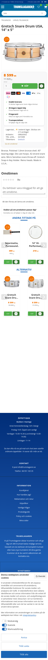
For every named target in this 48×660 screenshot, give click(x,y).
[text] (24, 75)
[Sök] (42, 13)
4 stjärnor (11, 180)
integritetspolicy (29, 615)
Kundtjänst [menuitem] (24, 490)
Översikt (40, 576)
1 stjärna (4, 180)
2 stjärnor (6, 180)
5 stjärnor (13, 180)
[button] (3, 7)
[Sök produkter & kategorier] (24, 13)
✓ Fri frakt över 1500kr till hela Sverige (12, 2)
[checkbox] (9, 621)
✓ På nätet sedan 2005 (33, 2)
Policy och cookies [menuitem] (24, 516)
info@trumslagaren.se (27, 467)
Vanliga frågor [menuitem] (24, 507)
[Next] (44, 245)
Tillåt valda (24, 646)
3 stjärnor (8, 180)
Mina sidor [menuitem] (24, 520)
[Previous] (4, 245)
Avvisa (24, 637)
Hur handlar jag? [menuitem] (24, 494)
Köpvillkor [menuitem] (24, 503)
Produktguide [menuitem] (24, 512)
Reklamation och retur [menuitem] (23, 499)
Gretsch (21, 139)
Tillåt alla (24, 654)
